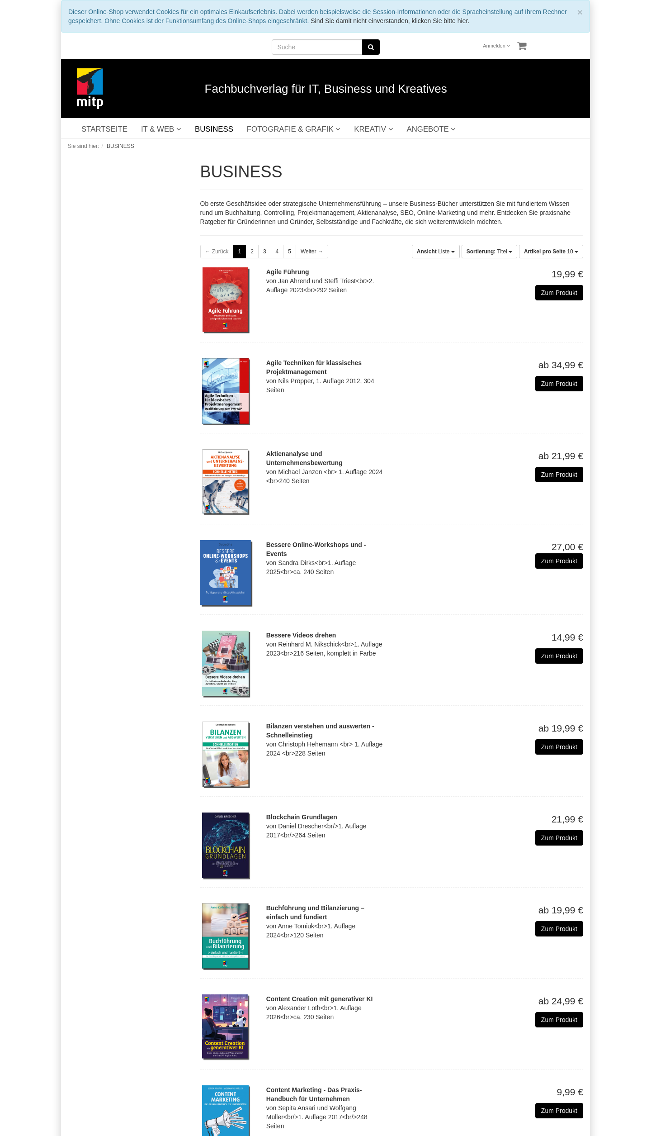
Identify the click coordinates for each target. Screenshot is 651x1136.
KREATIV (373, 129)
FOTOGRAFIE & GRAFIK (293, 129)
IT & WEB (161, 129)
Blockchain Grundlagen (301, 817)
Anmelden (496, 45)
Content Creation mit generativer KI (319, 999)
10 (551, 251)
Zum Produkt (559, 292)
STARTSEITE (104, 129)
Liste (436, 251)
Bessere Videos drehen (301, 635)
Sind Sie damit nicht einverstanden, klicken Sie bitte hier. (390, 20)
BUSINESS (214, 129)
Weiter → (312, 251)
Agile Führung (287, 272)
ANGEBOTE (431, 129)
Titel (489, 251)
